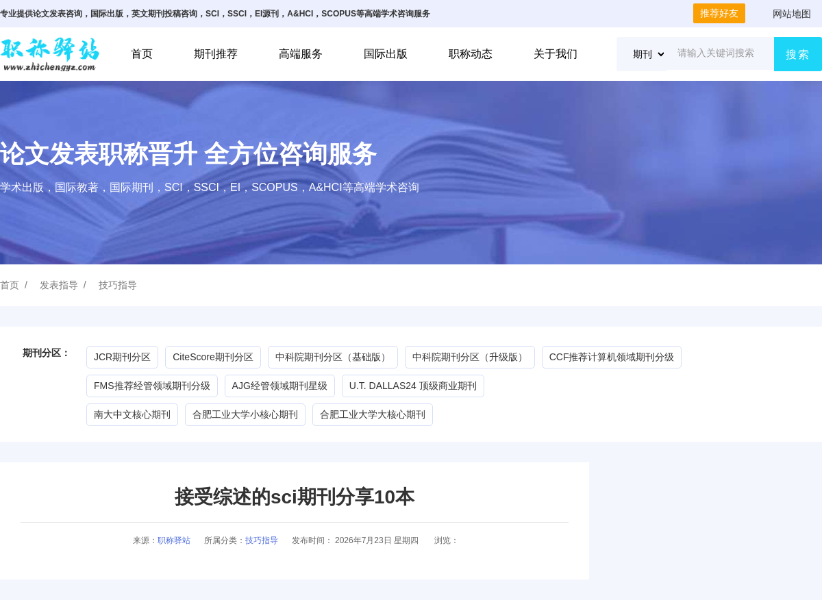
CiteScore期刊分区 (213, 356)
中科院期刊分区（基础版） (332, 356)
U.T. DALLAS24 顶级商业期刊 (413, 385)
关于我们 (555, 54)
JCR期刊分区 (122, 356)
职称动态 (471, 54)
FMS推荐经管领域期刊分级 (152, 385)
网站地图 (792, 13)
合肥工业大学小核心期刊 (245, 414)
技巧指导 (118, 284)
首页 (142, 54)
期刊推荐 (216, 54)
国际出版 (386, 54)
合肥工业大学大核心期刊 (372, 414)
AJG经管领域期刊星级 (279, 385)
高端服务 (301, 54)
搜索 (798, 54)
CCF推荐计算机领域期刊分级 (612, 356)
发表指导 (59, 284)
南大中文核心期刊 (132, 414)
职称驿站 (174, 540)
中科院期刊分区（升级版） (469, 356)
